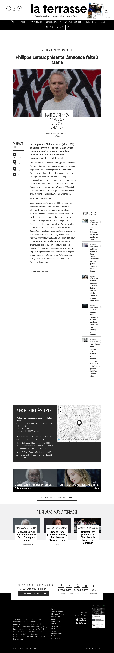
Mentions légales (31, 648)
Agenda (60, 27)
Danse (22, 22)
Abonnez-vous (56, 633)
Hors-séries (90, 22)
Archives (48, 27)
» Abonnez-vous (108, 17)
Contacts (54, 631)
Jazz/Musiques (35, 22)
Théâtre (12, 22)
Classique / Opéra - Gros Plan (57, 50)
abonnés (61, 589)
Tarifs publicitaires (55, 637)
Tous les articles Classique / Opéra (57, 498)
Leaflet (59, 439)
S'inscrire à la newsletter (34, 594)
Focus (102, 22)
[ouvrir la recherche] (68, 27)
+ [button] (60, 408)
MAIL (17, 174)
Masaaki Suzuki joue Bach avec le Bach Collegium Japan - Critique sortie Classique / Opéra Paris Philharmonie (26, 523)
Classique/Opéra (53, 22)
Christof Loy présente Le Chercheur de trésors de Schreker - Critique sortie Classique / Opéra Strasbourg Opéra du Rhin (86, 524)
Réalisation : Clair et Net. (93, 648)
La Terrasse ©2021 (19, 648)
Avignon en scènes (73, 22)
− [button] (60, 412)
